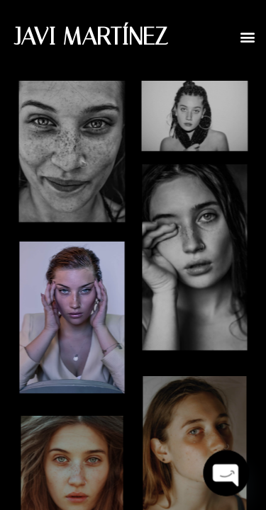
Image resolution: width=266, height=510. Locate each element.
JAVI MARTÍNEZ (91, 36)
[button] (247, 36)
